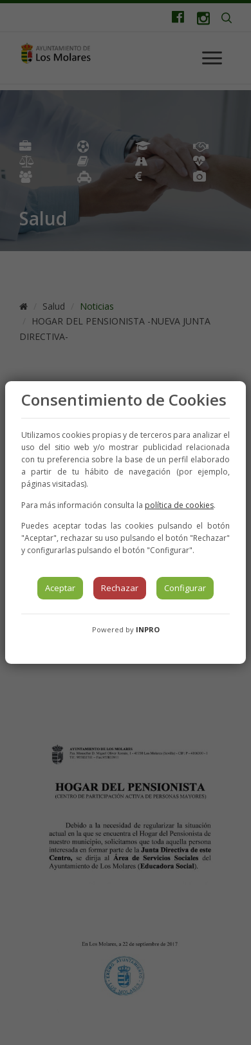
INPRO (148, 629)
